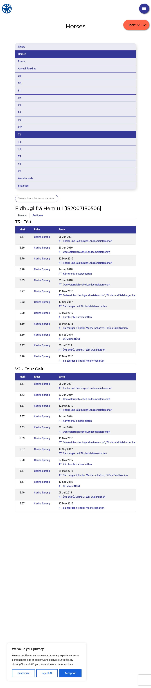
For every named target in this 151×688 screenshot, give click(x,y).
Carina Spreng (42, 236)
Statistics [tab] (23, 185)
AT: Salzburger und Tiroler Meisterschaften (83, 306)
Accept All (70, 673)
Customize (23, 673)
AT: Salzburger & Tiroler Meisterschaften (81, 360)
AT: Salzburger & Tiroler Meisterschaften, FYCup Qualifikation (93, 328)
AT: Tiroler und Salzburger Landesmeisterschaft (85, 241)
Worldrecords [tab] (25, 178)
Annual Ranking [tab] (27, 68)
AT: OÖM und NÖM (69, 339)
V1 (19, 163)
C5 (19, 83)
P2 (19, 112)
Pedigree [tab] (38, 215)
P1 (19, 105)
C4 (19, 75)
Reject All (47, 673)
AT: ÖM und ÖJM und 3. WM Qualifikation (82, 349)
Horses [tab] (22, 54)
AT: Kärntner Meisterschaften (75, 273)
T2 (19, 141)
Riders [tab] (21, 46)
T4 (19, 156)
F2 (19, 98)
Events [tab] (22, 61)
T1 (19, 134)
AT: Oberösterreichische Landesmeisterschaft (84, 252)
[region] (46, 662)
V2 (19, 171)
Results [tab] (22, 215)
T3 (19, 149)
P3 (19, 119)
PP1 (20, 127)
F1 (19, 90)
